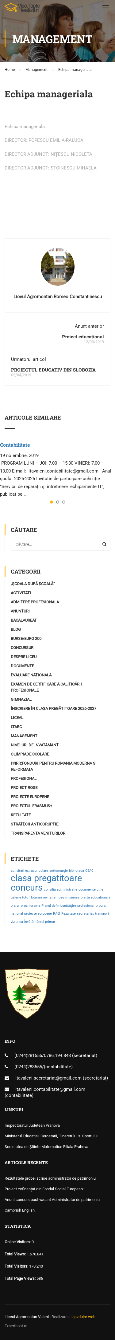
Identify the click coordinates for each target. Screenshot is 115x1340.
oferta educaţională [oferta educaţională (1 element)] (95, 897)
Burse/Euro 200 (26, 638)
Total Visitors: (17, 1266)
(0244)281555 (28, 1055)
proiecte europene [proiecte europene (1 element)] (38, 914)
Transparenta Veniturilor (38, 833)
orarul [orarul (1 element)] (15, 906)
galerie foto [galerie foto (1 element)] (19, 897)
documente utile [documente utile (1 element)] (91, 890)
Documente (22, 666)
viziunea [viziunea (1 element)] (17, 922)
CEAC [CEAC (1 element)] (89, 871)
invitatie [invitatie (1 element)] (49, 897)
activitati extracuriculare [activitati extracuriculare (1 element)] (29, 871)
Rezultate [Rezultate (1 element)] (68, 914)
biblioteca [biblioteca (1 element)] (76, 871)
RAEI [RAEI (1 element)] (56, 914)
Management (24, 736)
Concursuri (23, 647)
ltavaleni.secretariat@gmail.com (48, 1078)
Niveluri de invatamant (35, 745)
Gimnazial (21, 699)
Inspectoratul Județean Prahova (32, 1125)
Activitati (21, 593)
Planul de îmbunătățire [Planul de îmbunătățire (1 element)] (58, 906)
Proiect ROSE (24, 787)
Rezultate (21, 815)
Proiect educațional (83, 336)
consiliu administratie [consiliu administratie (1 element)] (60, 890)
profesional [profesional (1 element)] (85, 906)
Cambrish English (20, 1210)
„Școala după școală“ (33, 583)
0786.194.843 (58, 1055)
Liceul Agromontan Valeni (27, 1316)
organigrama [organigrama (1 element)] (30, 906)
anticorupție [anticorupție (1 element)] (58, 871)
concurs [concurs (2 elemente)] (27, 887)
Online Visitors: (18, 1242)
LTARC (16, 726)
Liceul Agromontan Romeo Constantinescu (57, 296)
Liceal (17, 717)
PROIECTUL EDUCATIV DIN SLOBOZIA (53, 370)
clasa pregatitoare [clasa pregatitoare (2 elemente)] (46, 878)
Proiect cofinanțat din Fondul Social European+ (45, 1189)
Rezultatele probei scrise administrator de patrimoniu (50, 1178)
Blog (16, 629)
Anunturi (20, 611)
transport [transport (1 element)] (102, 914)
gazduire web (83, 1316)
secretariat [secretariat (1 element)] (85, 914)
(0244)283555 (28, 1067)
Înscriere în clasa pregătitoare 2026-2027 (53, 708)
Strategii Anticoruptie (34, 824)
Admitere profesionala (35, 602)
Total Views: (16, 1254)
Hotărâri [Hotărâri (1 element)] (35, 897)
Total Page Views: (20, 1278)
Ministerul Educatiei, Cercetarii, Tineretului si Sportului (51, 1136)
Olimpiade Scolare (30, 754)
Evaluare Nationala (31, 675)
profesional (23, 778)
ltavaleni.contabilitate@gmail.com (50, 1089)
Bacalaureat (24, 620)
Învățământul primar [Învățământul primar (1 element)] (39, 922)
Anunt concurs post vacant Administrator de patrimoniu (52, 1199)
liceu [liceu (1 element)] (60, 897)
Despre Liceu (23, 656)
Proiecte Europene (30, 796)
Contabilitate (15, 444)
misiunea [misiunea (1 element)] (72, 897)
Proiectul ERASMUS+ (31, 806)
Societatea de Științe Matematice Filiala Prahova (46, 1146)
